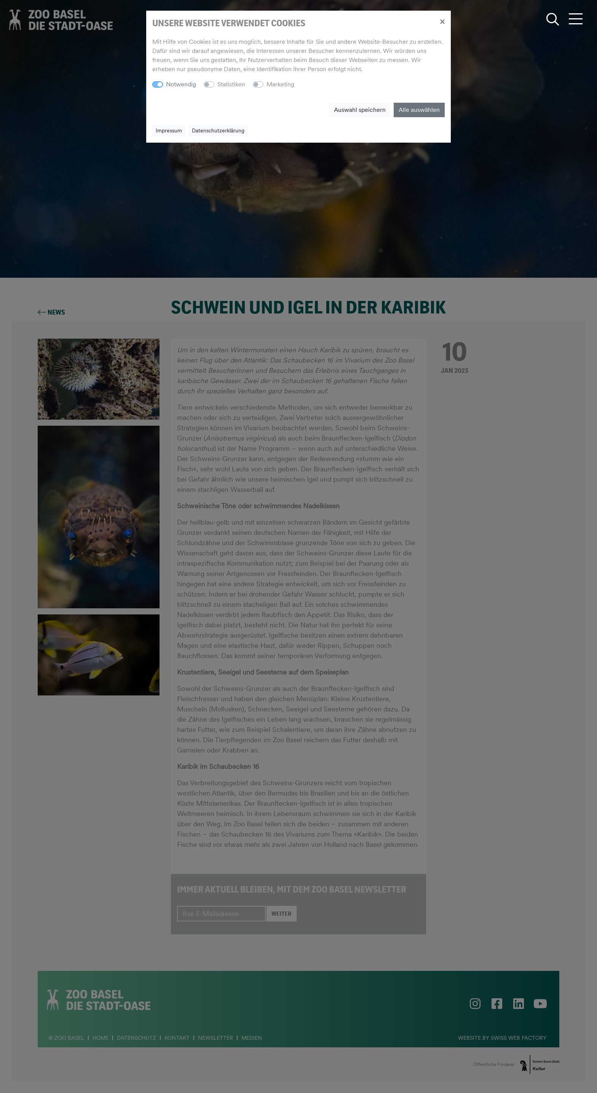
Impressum (169, 130)
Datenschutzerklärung (218, 130)
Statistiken (231, 84)
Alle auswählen (419, 109)
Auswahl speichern (360, 109)
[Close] (442, 21)
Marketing (280, 84)
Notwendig (181, 84)
